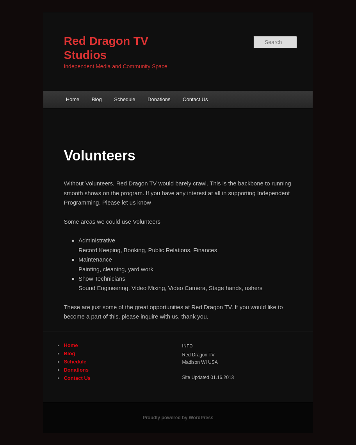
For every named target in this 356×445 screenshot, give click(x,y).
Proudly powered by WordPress (177, 417)
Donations (159, 99)
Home (73, 99)
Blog (97, 99)
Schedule (124, 99)
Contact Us (195, 99)
